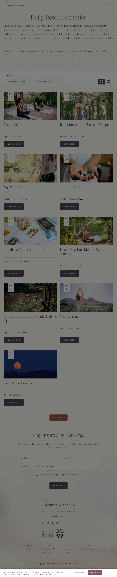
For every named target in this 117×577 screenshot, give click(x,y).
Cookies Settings (79, 573)
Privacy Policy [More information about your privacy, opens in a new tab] (50, 575)
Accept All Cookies (95, 573)
